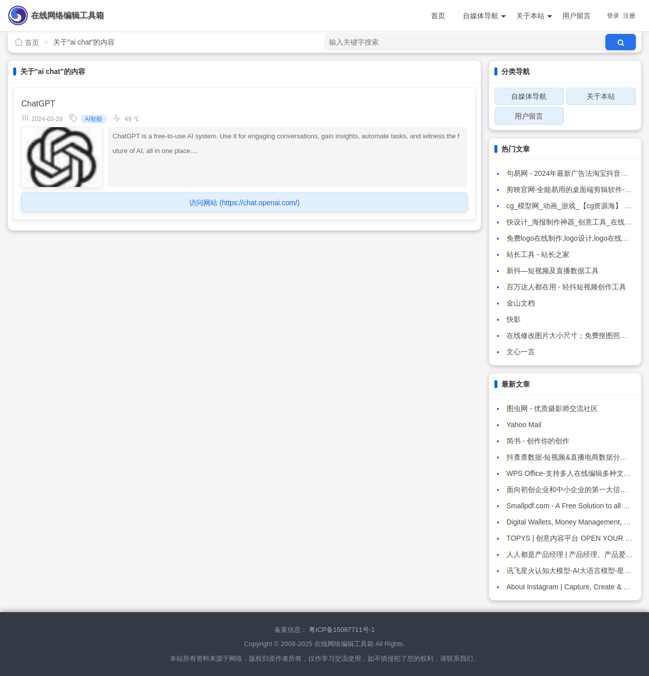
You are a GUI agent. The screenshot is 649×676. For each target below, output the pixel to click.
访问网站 (244, 203)
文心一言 (521, 352)
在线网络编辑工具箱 (67, 15)
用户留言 (576, 16)
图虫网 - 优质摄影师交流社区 (552, 408)
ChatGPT (38, 103)
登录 (613, 15)
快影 (514, 319)
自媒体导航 (484, 16)
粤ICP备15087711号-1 (342, 629)
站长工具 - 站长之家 (538, 254)
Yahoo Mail (524, 425)
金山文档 (521, 303)
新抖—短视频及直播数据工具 (553, 271)
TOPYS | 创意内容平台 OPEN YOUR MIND (575, 538)
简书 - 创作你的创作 (538, 441)
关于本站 (534, 16)
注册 (629, 15)
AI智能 (93, 119)
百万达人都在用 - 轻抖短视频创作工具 (566, 287)
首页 (438, 16)
